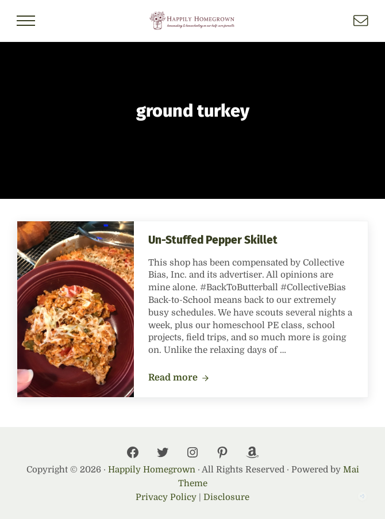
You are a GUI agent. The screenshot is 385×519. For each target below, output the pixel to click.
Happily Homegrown (151, 469)
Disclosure (226, 497)
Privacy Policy (166, 497)
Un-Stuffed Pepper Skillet (213, 240)
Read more (178, 378)
